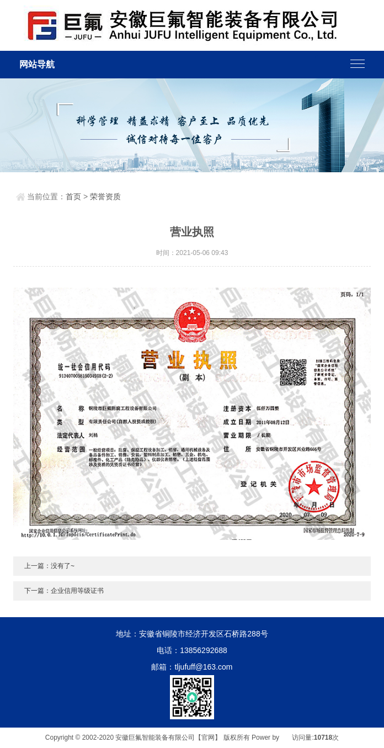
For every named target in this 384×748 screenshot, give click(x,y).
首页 (73, 196)
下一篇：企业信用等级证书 (64, 591)
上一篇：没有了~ (49, 566)
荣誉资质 (105, 196)
